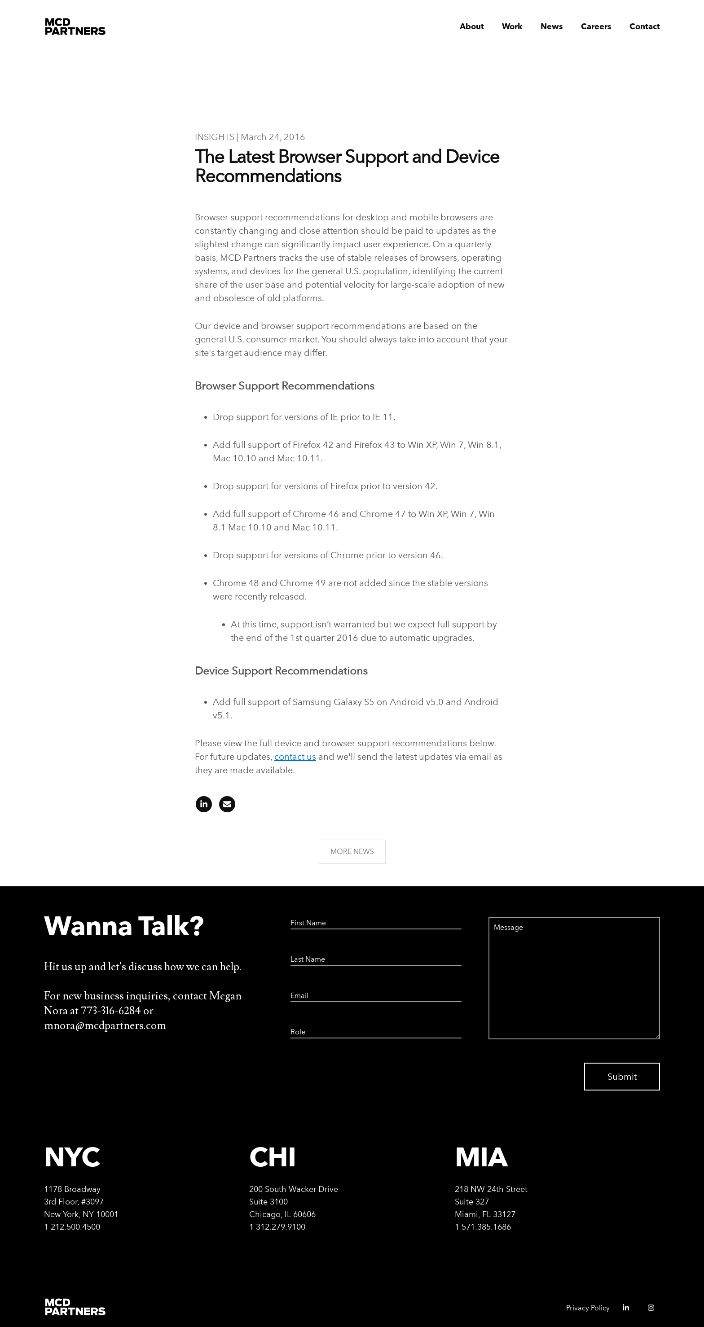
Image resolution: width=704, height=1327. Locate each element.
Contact (644, 27)
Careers (596, 27)
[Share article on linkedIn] (204, 807)
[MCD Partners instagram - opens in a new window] (647, 1310)
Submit (622, 1076)
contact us (295, 756)
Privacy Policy (588, 1308)
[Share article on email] (224, 807)
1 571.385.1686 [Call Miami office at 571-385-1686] (483, 1226)
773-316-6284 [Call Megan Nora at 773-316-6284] (112, 1011)
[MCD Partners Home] (75, 27)
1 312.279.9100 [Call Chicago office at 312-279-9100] (277, 1226)
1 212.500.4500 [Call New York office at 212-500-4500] (72, 1226)
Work (512, 27)
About (472, 27)
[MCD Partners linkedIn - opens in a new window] (622, 1310)
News (552, 27)
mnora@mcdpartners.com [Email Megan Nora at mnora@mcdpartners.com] (105, 1026)
